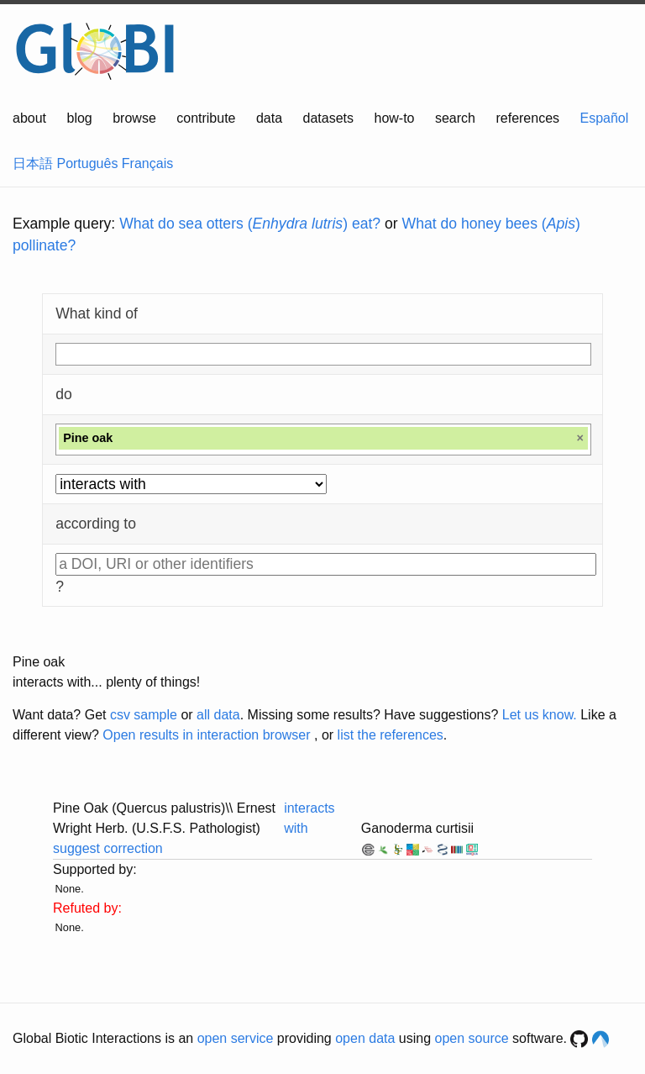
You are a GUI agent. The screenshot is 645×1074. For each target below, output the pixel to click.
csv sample (143, 715)
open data (365, 1038)
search (455, 118)
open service (235, 1038)
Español (604, 118)
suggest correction (108, 848)
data (269, 118)
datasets (328, 118)
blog (79, 118)
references (527, 118)
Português (87, 163)
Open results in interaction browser (206, 735)
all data (218, 715)
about (29, 118)
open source (472, 1038)
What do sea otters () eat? (249, 223)
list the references (390, 735)
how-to (394, 118)
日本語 (33, 163)
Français (147, 163)
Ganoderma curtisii (417, 828)
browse (134, 118)
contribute (205, 118)
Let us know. (539, 715)
